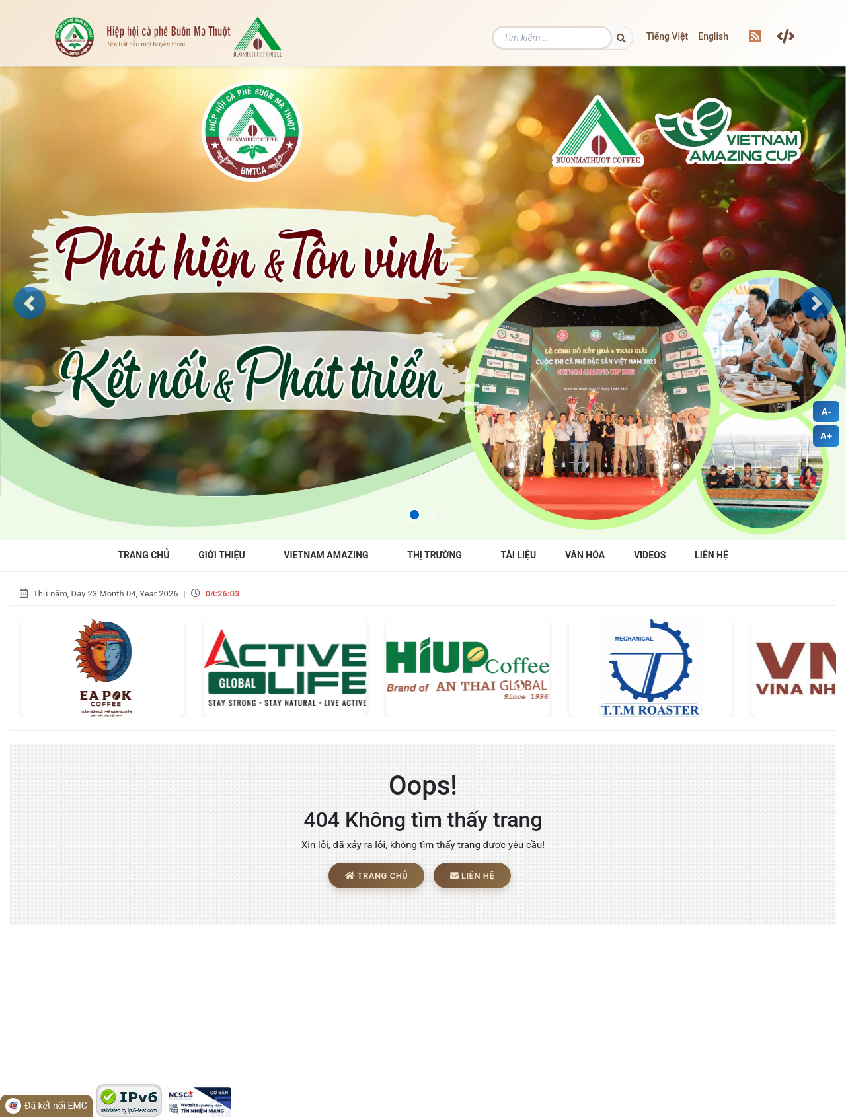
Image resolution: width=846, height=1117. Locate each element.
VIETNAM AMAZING (326, 555)
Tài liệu (519, 555)
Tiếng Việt (667, 36)
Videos (650, 555)
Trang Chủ (143, 555)
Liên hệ (711, 555)
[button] (29, 303)
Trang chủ (376, 877)
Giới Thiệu (221, 555)
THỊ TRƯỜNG (434, 555)
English (713, 36)
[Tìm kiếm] (573, 37)
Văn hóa (585, 555)
